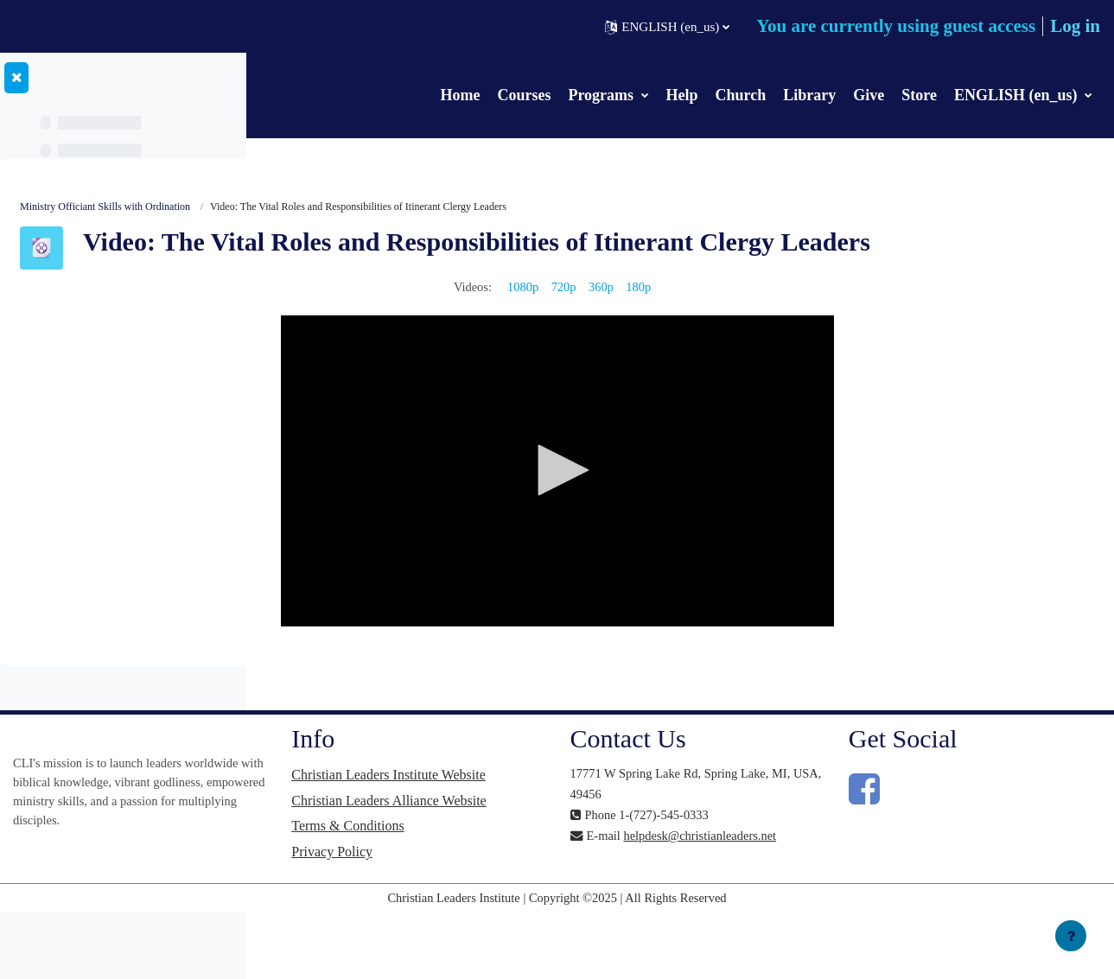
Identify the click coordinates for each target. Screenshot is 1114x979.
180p (772, 314)
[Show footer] (1070, 935)
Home (460, 95)
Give (868, 95)
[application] (687, 499)
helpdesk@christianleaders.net (779, 885)
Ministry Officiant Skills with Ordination (365, 207)
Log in (1075, 26)
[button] (667, 27)
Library (809, 95)
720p (694, 314)
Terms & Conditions (543, 889)
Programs (602, 95)
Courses (524, 95)
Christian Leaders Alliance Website (560, 854)
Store (919, 95)
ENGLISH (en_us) (1017, 95)
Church (741, 95)
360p (733, 314)
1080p (651, 314)
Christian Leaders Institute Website (560, 812)
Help (682, 95)
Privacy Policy (527, 915)
